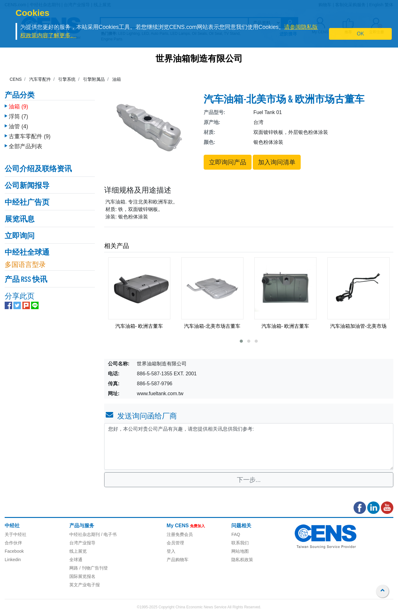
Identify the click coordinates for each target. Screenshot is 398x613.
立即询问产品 (227, 162)
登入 (171, 551)
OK (360, 33)
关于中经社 (15, 534)
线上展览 (78, 551)
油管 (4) (18, 126)
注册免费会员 (180, 534)
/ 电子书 (108, 534)
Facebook (14, 551)
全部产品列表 (25, 146)
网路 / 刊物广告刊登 (88, 567)
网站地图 (240, 551)
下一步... (249, 479)
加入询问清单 (276, 162)
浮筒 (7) (18, 116)
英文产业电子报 (84, 584)
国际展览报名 (82, 576)
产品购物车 (177, 559)
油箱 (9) (18, 106)
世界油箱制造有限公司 (199, 59)
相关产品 (116, 245)
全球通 (75, 559)
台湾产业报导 (82, 542)
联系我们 (240, 542)
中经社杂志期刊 (84, 534)
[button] (241, 341)
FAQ (235, 534)
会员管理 (175, 542)
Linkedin (13, 559)
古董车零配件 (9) (29, 136)
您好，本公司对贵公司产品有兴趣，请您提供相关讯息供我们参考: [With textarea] (248, 446)
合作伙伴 (13, 542)
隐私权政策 (242, 559)
